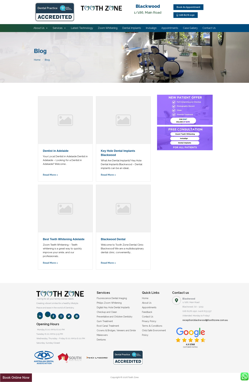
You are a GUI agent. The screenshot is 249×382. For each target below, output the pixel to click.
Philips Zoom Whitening (109, 303)
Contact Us (209, 28)
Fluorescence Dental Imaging (112, 298)
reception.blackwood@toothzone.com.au (205, 320)
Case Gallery (190, 28)
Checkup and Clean (107, 312)
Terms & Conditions (152, 326)
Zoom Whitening (108, 28)
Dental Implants (131, 28)
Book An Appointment (188, 7)
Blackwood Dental (113, 239)
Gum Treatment (105, 321)
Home (37, 60)
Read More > (50, 174)
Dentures (101, 339)
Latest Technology (82, 28)
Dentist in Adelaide (55, 150)
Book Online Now (16, 377)
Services (59, 28)
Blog (47, 60)
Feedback (147, 312)
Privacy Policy (149, 321)
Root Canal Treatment (108, 326)
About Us (41, 28)
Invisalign (151, 28)
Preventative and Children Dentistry (114, 316)
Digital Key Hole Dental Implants (113, 307)
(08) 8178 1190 (186, 15)
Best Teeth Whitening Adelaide (63, 239)
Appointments (169, 28)
